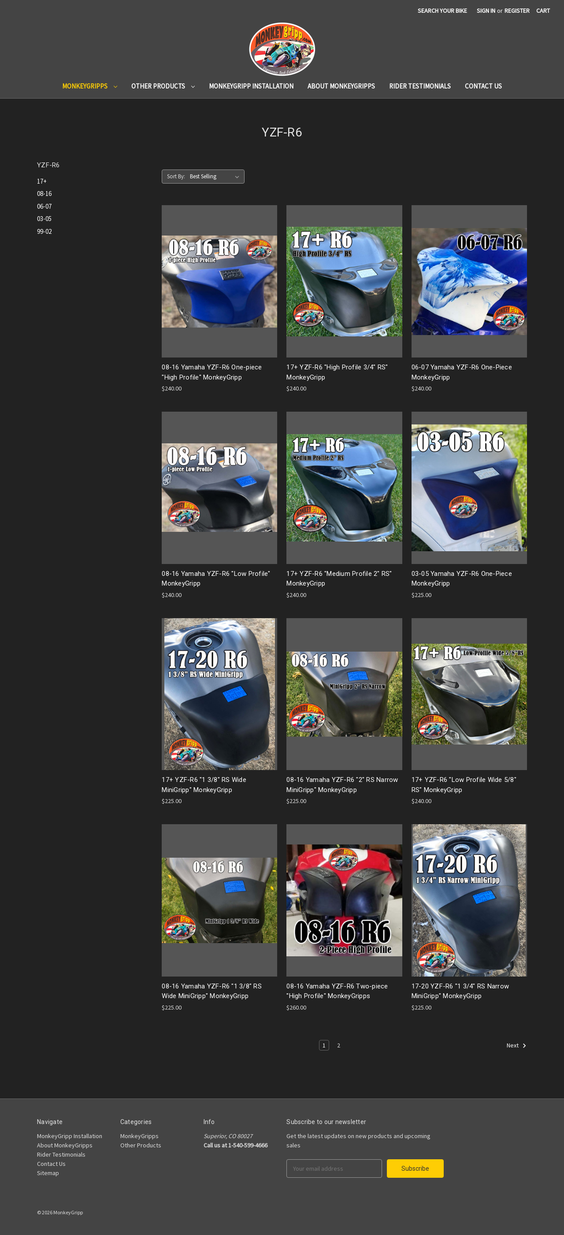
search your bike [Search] (442, 11)
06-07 (44, 206)
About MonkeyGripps (341, 86)
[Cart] (543, 11)
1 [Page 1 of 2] (324, 1045)
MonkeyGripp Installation (251, 86)
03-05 (44, 218)
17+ (42, 181)
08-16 (44, 193)
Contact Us (483, 86)
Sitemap (48, 1173)
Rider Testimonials (420, 86)
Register (517, 11)
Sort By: (176, 176)
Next (517, 1045)
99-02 (44, 231)
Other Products (163, 86)
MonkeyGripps (89, 86)
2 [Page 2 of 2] (338, 1045)
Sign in (486, 11)
